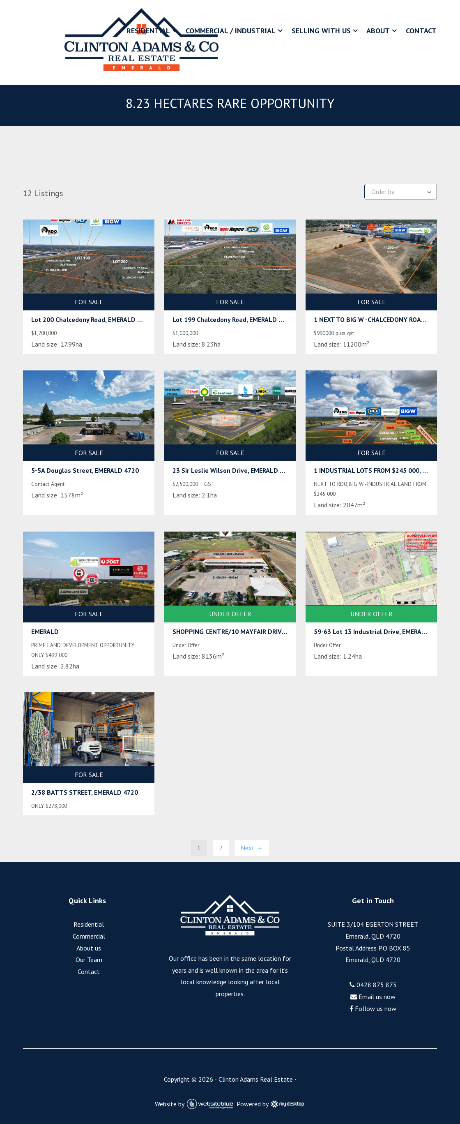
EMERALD (45, 631)
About (378, 30)
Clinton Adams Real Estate (255, 1079)
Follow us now (373, 1008)
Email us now (373, 996)
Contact (421, 30)
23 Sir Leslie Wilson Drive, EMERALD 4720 (233, 470)
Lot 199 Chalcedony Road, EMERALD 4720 (232, 319)
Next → (252, 848)
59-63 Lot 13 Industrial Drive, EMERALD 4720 (380, 631)
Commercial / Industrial (231, 30)
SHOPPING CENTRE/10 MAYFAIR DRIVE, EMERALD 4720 (252, 631)
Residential (148, 30)
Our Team (89, 959)
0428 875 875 (373, 985)
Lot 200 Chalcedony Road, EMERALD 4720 (91, 319)
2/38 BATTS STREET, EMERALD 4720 (84, 792)
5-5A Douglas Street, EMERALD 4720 (85, 470)
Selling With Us (321, 30)
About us (88, 948)
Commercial (89, 936)
